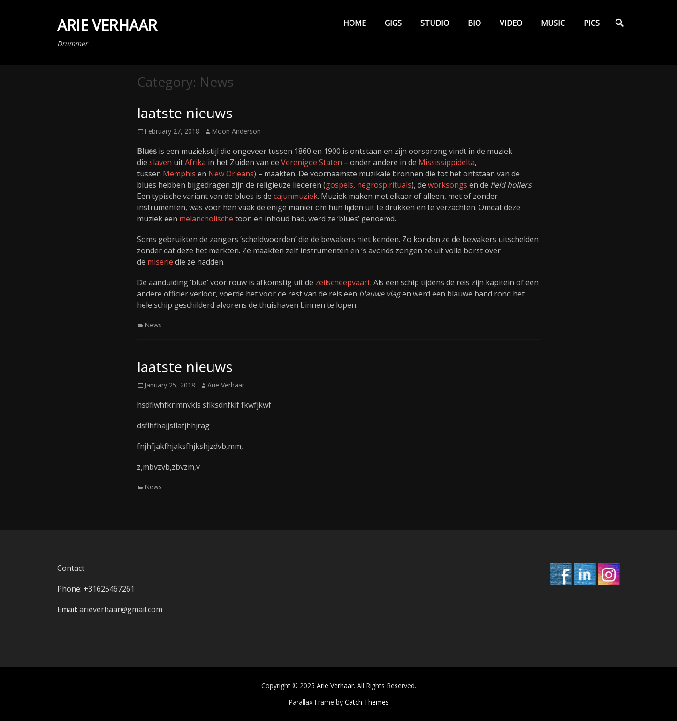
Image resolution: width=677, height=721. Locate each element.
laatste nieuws (185, 112)
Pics (592, 23)
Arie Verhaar (107, 25)
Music (553, 23)
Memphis (179, 173)
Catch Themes (367, 702)
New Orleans (231, 173)
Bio (474, 23)
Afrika (195, 162)
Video (511, 23)
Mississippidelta (446, 162)
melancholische (206, 218)
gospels (339, 185)
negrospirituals (384, 185)
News (153, 324)
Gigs (393, 23)
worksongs (447, 185)
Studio (434, 23)
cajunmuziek (296, 196)
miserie (160, 262)
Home (354, 23)
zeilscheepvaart (342, 282)
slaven (160, 162)
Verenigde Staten (311, 162)
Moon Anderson (236, 131)
